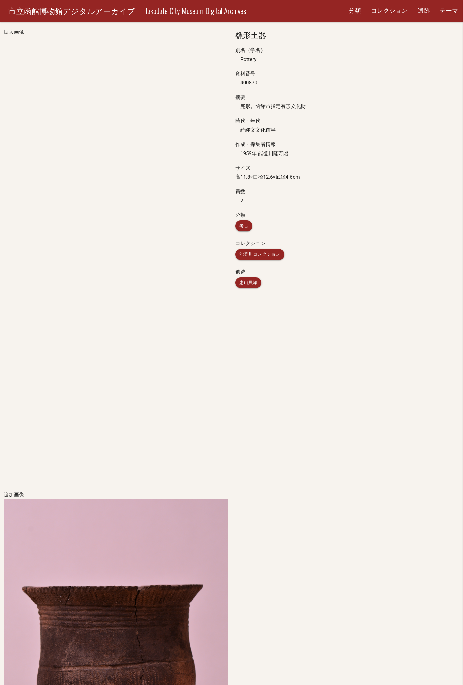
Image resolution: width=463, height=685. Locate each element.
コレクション (389, 10)
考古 (243, 225)
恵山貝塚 (248, 282)
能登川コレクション (259, 254)
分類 (355, 10)
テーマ (449, 10)
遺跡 (424, 10)
